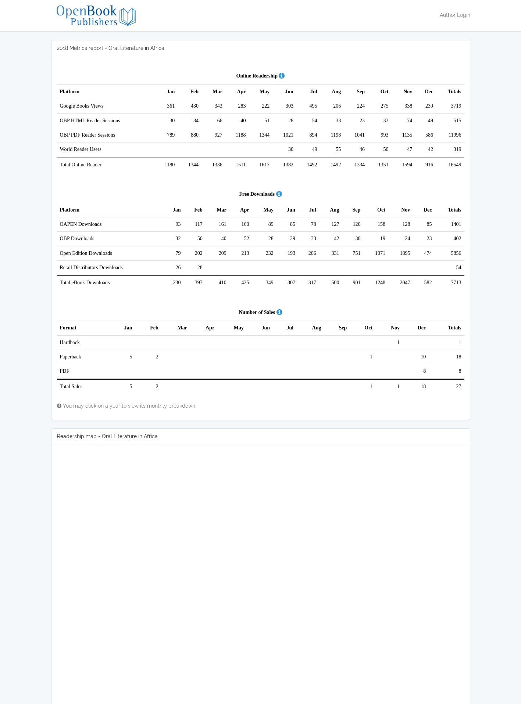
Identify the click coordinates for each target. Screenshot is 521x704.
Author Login (455, 15)
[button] (282, 76)
